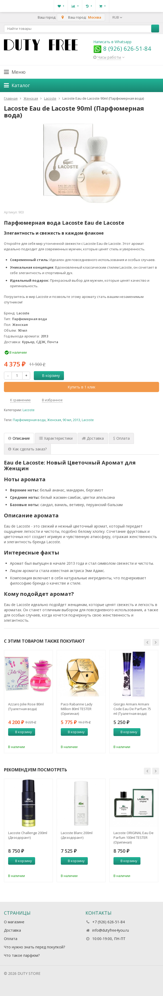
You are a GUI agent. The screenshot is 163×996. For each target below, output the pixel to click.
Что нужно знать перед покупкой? (34, 946)
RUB (117, 17)
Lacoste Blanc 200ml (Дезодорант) (77, 835)
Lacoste (29, 410)
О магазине (14, 921)
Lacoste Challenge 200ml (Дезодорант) (27, 835)
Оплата (10, 938)
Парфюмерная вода (29, 420)
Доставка (12, 930)
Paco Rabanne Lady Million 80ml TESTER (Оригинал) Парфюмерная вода (77, 709)
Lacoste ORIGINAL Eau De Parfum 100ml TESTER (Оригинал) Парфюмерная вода (133, 837)
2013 (76, 420)
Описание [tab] (19, 438)
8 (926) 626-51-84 (122, 48)
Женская (54, 420)
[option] (28, 701)
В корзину (48, 375)
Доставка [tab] (93, 438)
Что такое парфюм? (22, 955)
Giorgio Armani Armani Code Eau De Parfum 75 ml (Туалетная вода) (132, 709)
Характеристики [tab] (56, 438)
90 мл (67, 420)
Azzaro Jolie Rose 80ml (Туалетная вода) (26, 706)
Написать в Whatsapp (112, 41)
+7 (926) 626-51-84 (108, 921)
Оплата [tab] (121, 438)
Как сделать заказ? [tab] (27, 448)
